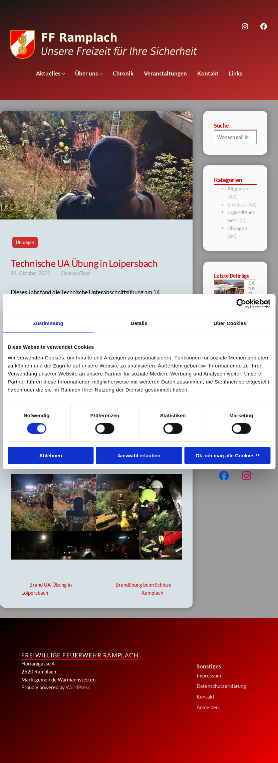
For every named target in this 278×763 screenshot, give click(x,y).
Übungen (25, 242)
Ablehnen (50, 455)
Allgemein (238, 188)
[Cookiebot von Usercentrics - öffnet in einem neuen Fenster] (241, 304)
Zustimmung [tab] (48, 323)
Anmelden (208, 707)
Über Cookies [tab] (230, 323)
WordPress (78, 687)
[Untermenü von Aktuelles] (63, 73)
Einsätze (236, 204)
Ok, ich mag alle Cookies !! (227, 455)
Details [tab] (139, 323)
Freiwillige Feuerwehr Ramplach (79, 655)
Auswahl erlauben (138, 455)
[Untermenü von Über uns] (101, 73)
